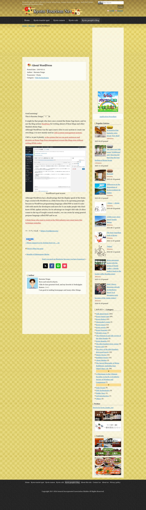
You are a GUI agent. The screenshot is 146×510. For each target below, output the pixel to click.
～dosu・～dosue (113, 203)
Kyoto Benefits (101, 341)
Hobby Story (100, 393)
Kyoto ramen (59, 20)
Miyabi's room (101, 333)
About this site (86, 482)
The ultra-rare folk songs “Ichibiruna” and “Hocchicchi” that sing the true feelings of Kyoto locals (108, 154)
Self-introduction (102, 396)
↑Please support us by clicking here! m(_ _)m (42, 243)
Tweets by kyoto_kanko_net (103, 407)
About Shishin (101, 360)
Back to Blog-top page (35, 248)
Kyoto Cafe (100, 346)
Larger (120, 7)
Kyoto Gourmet (101, 330)
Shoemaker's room (103, 322)
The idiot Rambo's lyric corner (107, 344)
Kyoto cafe (73, 20)
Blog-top (31, 26)
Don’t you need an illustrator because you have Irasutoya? (63, 259)
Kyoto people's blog (90, 20)
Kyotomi (110, 174)
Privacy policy (115, 482)
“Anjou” (109, 246)
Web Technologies (42, 78)
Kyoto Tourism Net (52, 11)
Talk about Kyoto (102, 314)
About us (105, 482)
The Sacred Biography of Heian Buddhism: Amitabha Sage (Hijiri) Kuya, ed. (107, 366)
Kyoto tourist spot (41, 20)
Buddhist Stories (102, 357)
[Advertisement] (55, 42)
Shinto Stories (101, 355)
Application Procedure (108, 116)
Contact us (97, 482)
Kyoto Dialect (101, 319)
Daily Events (100, 388)
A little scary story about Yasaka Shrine (113, 219)
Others (98, 399)
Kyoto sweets (101, 327)
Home (27, 20)
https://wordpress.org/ (49, 231)
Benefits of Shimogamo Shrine (38, 254)
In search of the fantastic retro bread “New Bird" (113, 133)
